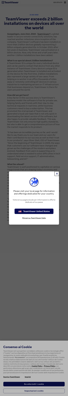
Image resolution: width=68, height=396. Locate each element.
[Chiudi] (57, 173)
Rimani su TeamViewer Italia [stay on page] (34, 218)
